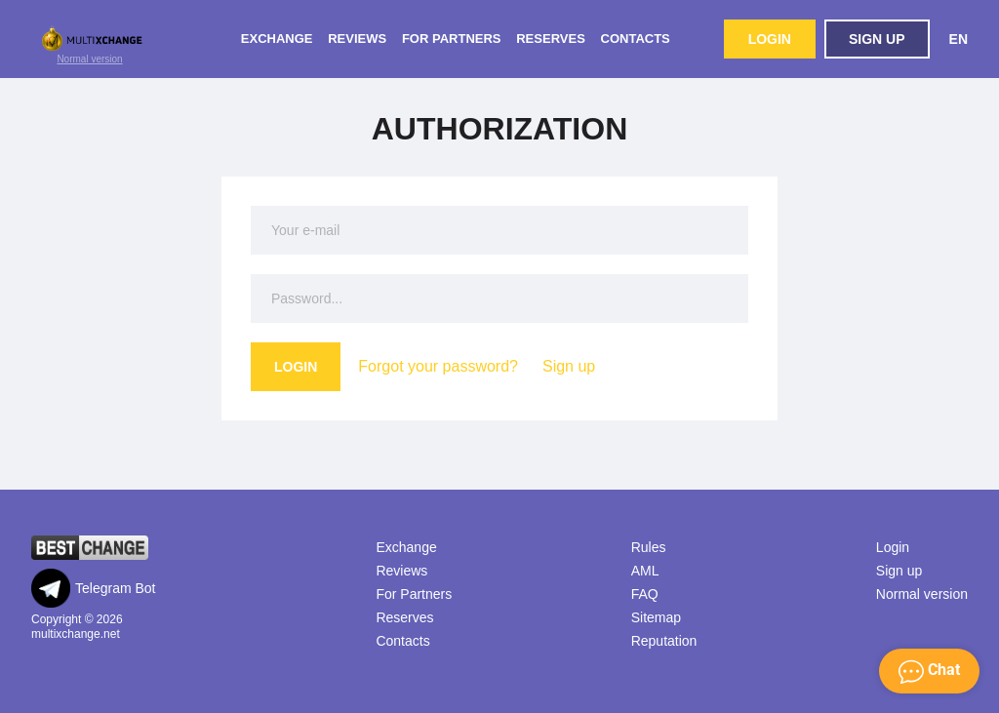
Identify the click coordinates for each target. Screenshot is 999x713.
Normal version (89, 59)
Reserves (550, 38)
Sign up (877, 39)
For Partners (451, 38)
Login (769, 39)
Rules (648, 547)
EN (958, 39)
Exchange (277, 38)
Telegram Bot (93, 588)
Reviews (357, 38)
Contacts (635, 38)
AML (645, 570)
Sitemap (656, 617)
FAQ (645, 594)
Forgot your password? (438, 366)
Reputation (664, 641)
